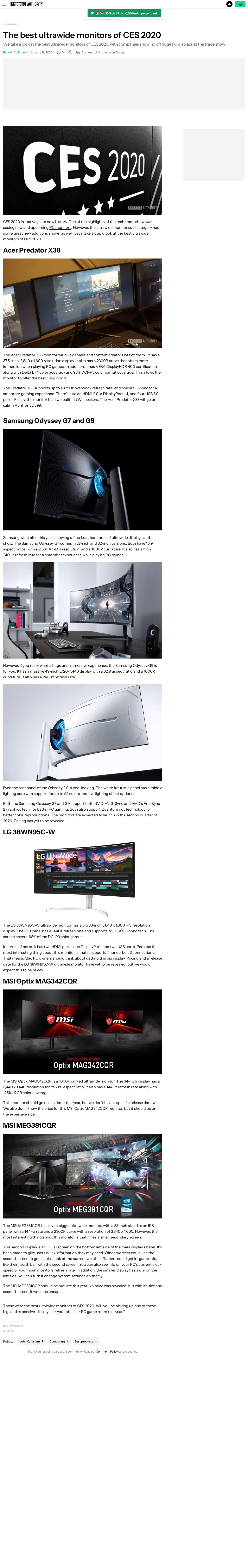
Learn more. (160, 19)
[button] (124, 4)
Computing (10, 24)
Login (240, 4)
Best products (13, 1325)
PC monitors (60, 227)
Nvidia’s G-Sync (135, 388)
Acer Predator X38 (27, 355)
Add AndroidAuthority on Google (100, 52)
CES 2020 (11, 222)
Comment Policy (107, 1351)
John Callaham (17, 52)
